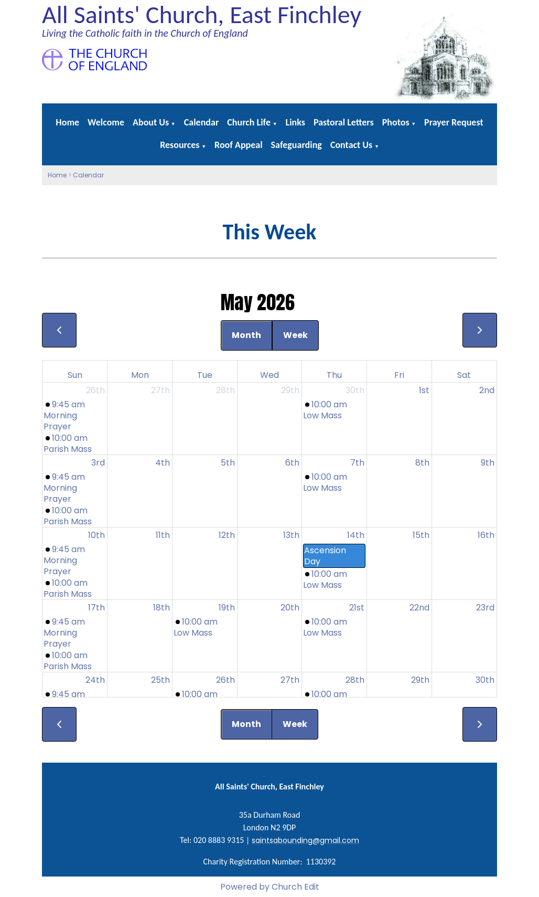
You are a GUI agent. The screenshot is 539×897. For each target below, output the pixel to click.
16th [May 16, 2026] (486, 535)
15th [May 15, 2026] (421, 535)
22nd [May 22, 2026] (419, 607)
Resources (179, 145)
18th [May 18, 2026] (161, 607)
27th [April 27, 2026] (160, 390)
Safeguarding (296, 145)
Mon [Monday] (140, 375)
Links (295, 122)
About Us (151, 122)
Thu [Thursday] (334, 375)
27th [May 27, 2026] (290, 680)
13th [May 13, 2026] (291, 535)
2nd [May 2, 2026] (486, 390)
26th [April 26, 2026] (95, 390)
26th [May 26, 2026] (225, 680)
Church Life (249, 122)
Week (295, 335)
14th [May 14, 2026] (355, 535)
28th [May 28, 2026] (355, 680)
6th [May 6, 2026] (292, 463)
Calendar (201, 122)
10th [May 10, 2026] (96, 535)
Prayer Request (453, 122)
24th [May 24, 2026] (95, 680)
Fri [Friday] (399, 375)
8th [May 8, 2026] (422, 463)
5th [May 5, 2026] (228, 463)
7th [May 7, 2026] (357, 463)
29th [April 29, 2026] (290, 390)
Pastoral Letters (344, 122)
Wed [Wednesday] (269, 375)
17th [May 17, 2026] (96, 607)
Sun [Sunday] (75, 375)
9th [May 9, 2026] (487, 463)
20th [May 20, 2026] (290, 607)
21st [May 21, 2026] (356, 607)
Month (246, 335)
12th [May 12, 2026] (227, 535)
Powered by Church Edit (269, 887)
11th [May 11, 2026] (163, 535)
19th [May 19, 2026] (227, 607)
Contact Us (351, 145)
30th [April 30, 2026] (355, 390)
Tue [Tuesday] (204, 375)
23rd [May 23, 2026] (485, 607)
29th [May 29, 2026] (420, 680)
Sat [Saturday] (464, 375)
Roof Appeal (238, 145)
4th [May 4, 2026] (162, 463)
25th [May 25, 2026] (160, 680)
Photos (395, 122)
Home (67, 122)
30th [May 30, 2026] (485, 680)
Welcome (106, 122)
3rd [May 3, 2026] (98, 463)
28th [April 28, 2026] (225, 390)
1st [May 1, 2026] (424, 390)
